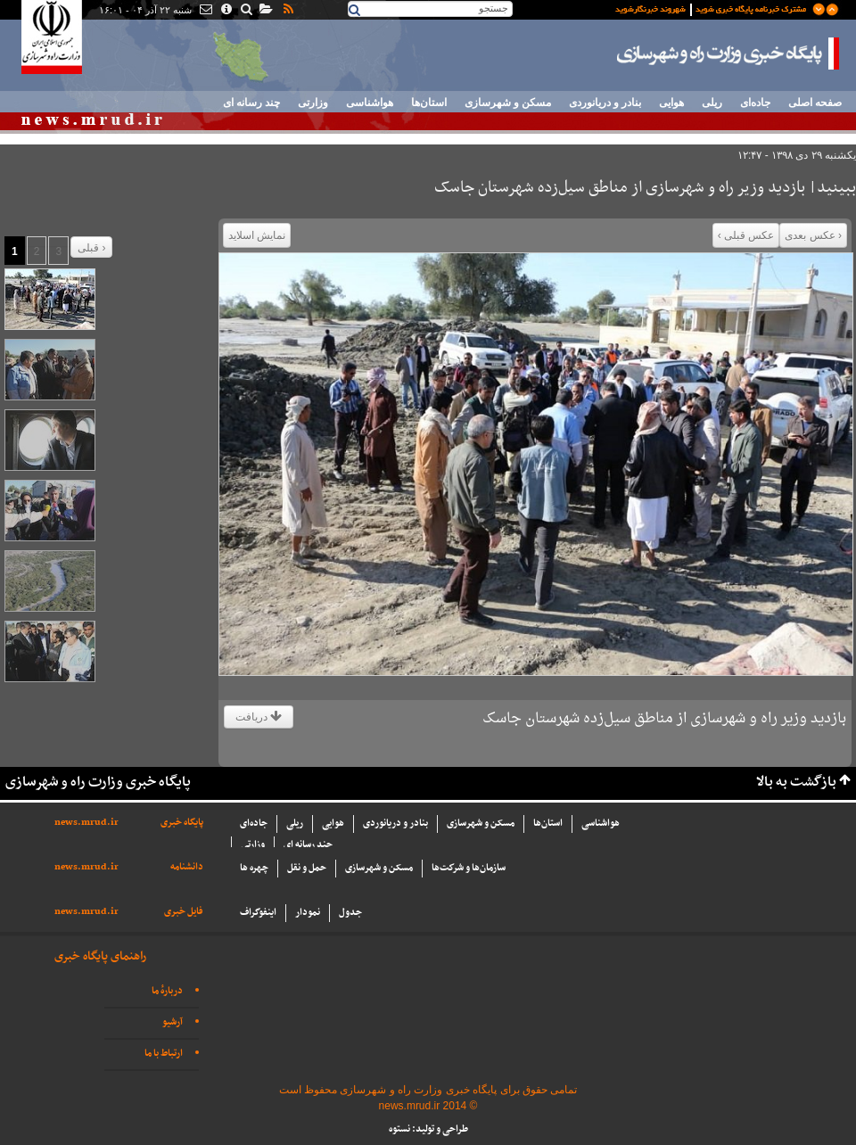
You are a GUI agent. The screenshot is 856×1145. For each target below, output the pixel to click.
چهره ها (254, 868)
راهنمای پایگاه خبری (100, 956)
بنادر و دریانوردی (605, 102)
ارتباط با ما (163, 1053)
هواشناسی (369, 102)
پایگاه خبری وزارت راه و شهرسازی (728, 53)
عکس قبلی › (746, 235)
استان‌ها (429, 102)
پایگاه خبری (181, 822)
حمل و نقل (306, 868)
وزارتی (313, 102)
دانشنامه (186, 867)
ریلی (712, 102)
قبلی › (91, 248)
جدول (350, 912)
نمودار (307, 912)
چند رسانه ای (251, 102)
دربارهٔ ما (167, 991)
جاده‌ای (755, 102)
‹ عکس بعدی (813, 235)
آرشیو (172, 1022)
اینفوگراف (258, 912)
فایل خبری (183, 911)
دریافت (258, 717)
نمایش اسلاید (256, 235)
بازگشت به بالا (796, 782)
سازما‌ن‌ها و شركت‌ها (469, 868)
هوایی (671, 102)
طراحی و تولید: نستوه (428, 1129)
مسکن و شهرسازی (508, 102)
